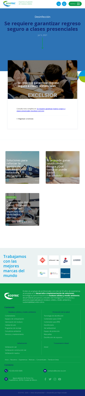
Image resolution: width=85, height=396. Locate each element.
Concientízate (41, 360)
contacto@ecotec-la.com (57, 371)
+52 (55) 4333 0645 (15, 371)
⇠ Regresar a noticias (25, 119)
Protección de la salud (61, 312)
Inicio (7, 360)
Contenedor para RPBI (52, 322)
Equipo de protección (52, 331)
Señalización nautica (12, 353)
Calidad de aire (10, 325)
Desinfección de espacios (53, 337)
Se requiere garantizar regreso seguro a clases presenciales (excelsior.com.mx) (41, 110)
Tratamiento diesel (61, 343)
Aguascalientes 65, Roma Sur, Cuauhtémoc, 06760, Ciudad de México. (23, 379)
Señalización (22, 343)
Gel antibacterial (50, 328)
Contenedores (10, 316)
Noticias (32, 360)
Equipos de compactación (14, 319)
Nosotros (13, 360)
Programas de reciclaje (13, 328)
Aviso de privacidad (37, 393)
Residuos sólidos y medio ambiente (22, 312)
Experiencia (23, 360)
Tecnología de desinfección (53, 316)
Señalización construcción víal (15, 350)
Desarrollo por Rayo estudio (57, 393)
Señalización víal (10, 347)
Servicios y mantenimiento (14, 334)
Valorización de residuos (14, 322)
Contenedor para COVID (52, 319)
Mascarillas (48, 334)
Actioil (46, 347)
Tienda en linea (53, 360)
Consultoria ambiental (13, 331)
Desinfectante (49, 325)
